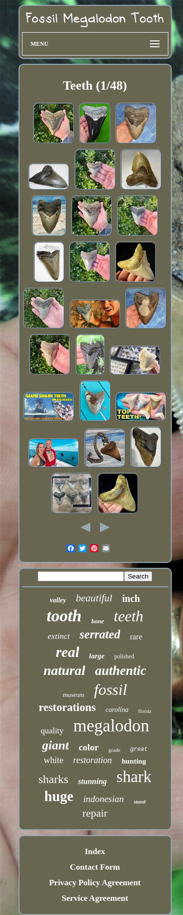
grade (114, 750)
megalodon (111, 725)
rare (136, 637)
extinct (59, 636)
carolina (116, 709)
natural (64, 670)
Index (95, 851)
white (53, 760)
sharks (53, 779)
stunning (92, 781)
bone (97, 621)
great (139, 749)
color (89, 747)
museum (73, 694)
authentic (120, 670)
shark (134, 776)
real (67, 652)
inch (131, 598)
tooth (63, 616)
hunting (134, 761)
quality (52, 730)
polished (124, 656)
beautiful (94, 598)
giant (55, 745)
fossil (110, 689)
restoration (92, 760)
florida (144, 711)
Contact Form (95, 867)
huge (59, 796)
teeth (128, 616)
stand (139, 801)
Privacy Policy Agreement (95, 882)
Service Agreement (94, 898)
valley (58, 600)
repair (94, 813)
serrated (100, 634)
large (96, 656)
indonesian (103, 799)
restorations (67, 707)
